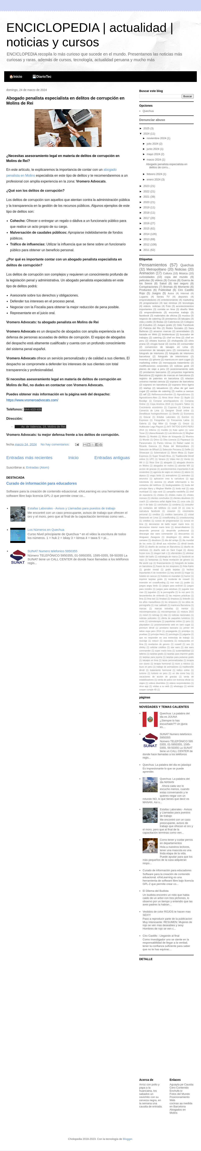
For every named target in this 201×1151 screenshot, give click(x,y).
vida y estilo (145, 321)
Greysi (186, 423)
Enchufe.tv (176, 1090)
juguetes (152, 592)
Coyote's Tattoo (182, 404)
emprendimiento (153, 312)
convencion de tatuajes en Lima (166, 347)
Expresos (143, 420)
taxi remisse (170, 303)
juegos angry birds (148, 586)
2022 (146, 191)
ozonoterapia (154, 621)
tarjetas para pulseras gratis (180, 657)
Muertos (190, 436)
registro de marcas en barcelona (172, 375)
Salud (163, 283)
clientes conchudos (160, 498)
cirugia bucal (157, 343)
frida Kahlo (188, 566)
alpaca (142, 475)
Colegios (189, 321)
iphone (156, 359)
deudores (156, 540)
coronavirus (183, 350)
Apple (187, 397)
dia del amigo (171, 540)
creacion (171, 511)
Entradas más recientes (29, 457)
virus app (143, 686)
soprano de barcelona (182, 381)
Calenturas (174, 321)
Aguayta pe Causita (181, 1084)
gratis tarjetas (172, 569)
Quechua (148, 111)
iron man (174, 582)
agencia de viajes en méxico (167, 472)
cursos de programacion (167, 521)
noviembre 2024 (157, 138)
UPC (151, 459)
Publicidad (164, 289)
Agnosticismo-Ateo (148, 397)
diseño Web (187, 309)
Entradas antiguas (112, 457)
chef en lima (173, 337)
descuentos (183, 534)
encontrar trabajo (179, 312)
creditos (156, 514)
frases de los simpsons (167, 566)
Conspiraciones (148, 286)
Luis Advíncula (175, 433)
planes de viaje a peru (152, 369)
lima (141, 599)
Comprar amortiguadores (166, 401)
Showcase (144, 453)
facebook (144, 315)
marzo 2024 (154, 159)
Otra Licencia (169, 440)
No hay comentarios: (55, 444)
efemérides (176, 553)
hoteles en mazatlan (170, 576)
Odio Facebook (185, 325)
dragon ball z (160, 553)
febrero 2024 (155, 174)
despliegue (171, 537)
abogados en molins (163, 466)
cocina (172, 343)
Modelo (153, 436)
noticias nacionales (181, 615)
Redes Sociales (174, 328)
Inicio (73, 457)
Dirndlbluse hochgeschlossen (153, 414)
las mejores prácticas (179, 595)
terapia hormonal (162, 664)
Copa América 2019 (160, 404)
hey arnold (175, 573)
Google (173, 423)
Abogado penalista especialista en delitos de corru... (166, 166)
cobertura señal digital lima (162, 501)
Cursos (172, 280)
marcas (142, 608)
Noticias (180, 269)
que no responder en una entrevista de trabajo (164, 638)
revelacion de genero (159, 644)
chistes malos (175, 495)
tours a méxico (182, 664)
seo (188, 644)
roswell (178, 644)
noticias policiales (148, 618)
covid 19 (176, 508)
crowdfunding (168, 518)
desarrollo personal (149, 531)
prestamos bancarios (154, 372)
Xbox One (154, 462)
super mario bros (163, 651)
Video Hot (175, 459)
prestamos (171, 318)
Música (183, 273)
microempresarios (148, 612)
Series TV (163, 296)
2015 (146, 228)
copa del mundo (176, 276)
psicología (174, 634)
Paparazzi (185, 440)
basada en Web (148, 334)
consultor (189, 505)
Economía (189, 414)
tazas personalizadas (172, 660)
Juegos (156, 293)
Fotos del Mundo (180, 1093)
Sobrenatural (160, 453)
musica (186, 315)
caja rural (157, 492)
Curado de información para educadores (41, 483)
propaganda (171, 631)
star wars (175, 647)
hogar (187, 573)
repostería (168, 641)
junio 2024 (153, 148)
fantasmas (153, 560)
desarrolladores (182, 527)
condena (176, 505)
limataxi (163, 599)
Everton (185, 417)
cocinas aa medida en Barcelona (181, 1105)
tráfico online (183, 670)
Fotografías (159, 420)
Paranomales (145, 443)
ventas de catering (160, 391)
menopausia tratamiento (176, 362)
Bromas (168, 286)
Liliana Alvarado (156, 433)
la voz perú (184, 592)
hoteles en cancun (148, 576)
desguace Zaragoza (149, 537)
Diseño (176, 414)
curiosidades (147, 276)
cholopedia (177, 340)
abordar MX (184, 466)
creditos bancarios (174, 514)
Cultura (167, 273)
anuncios (143, 479)
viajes (142, 683)
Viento (187, 459)
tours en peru (145, 667)
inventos (143, 359)
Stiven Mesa (177, 453)
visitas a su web (161, 686)
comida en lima (166, 309)
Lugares (143, 296)
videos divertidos (157, 683)
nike (166, 615)
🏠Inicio (15, 76)
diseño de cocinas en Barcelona (164, 547)
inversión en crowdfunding (152, 582)
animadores (171, 475)
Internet (185, 293)
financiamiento (164, 563)
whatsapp (178, 686)
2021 (146, 196)
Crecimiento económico (151, 407)
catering (157, 337)
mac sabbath (160, 605)
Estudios (148, 325)
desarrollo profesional (177, 531)
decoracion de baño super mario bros (169, 524)
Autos (171, 293)
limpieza (175, 599)
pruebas (143, 634)
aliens (187, 472)
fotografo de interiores (151, 353)
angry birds (155, 475)
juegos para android (172, 586)
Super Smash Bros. (161, 456)
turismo (142, 673)
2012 (146, 244)
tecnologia (188, 303)
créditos (146, 521)
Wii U (142, 462)
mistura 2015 (187, 612)
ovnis (141, 621)
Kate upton (178, 430)
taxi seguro (181, 283)
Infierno (152, 430)
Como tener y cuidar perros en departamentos (176, 841)
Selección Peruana (172, 449)
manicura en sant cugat (177, 359)
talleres (142, 654)
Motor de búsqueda (171, 436)
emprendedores (147, 299)
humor (187, 576)
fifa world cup (145, 563)
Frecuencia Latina (180, 420)
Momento (183, 286)
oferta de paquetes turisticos (175, 618)
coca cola (185, 501)
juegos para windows (166, 589)
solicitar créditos (158, 647)
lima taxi (151, 599)
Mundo (146, 440)
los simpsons (171, 602)
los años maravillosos (149, 602)
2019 (146, 207)
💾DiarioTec (42, 76)
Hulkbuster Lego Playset (151, 427)
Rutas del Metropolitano (176, 446)
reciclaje (143, 641)
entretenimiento (169, 299)
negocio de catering (150, 318)
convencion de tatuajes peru (155, 350)
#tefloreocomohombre (162, 394)
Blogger (127, 1139)
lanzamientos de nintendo (152, 595)
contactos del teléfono (154, 508)
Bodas (160, 321)
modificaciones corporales (153, 365)
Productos (145, 289)
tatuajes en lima (150, 660)
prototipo (186, 631)
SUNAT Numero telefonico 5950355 (52, 551)
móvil (145, 615)
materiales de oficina (165, 315)
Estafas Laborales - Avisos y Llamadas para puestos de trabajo (71, 508)
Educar (147, 417)
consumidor (187, 343)
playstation (144, 625)
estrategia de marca (168, 556)
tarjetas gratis (156, 654)
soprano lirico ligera (183, 384)
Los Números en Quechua (46, 529)
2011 (146, 249)
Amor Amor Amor (170, 397)
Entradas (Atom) (37, 467)
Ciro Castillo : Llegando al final (161, 935)
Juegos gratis (164, 325)
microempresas (168, 612)
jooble (187, 582)
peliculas (144, 280)
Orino (156, 440)
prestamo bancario (169, 628)
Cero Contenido (179, 1087)
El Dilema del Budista (156, 890)
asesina (158, 482)
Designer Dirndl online (177, 410)
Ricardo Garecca (148, 446)
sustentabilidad (183, 651)
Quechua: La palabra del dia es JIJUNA (174, 715)
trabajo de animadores (167, 667)
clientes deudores (182, 498)
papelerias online (173, 621)
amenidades (183, 331)
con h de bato (146, 505)
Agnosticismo (183, 394)
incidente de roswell (178, 579)
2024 (146, 133)
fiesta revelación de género (176, 560)
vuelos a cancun (184, 391)
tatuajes (185, 318)
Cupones (172, 407)
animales (186, 475)
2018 (146, 212)
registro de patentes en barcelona (159, 378)
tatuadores (162, 388)
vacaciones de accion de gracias (158, 677)
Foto (168, 306)
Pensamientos (153, 264)
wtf (144, 394)
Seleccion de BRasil (149, 449)
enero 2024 (154, 179)
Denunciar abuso (152, 120)
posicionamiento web (182, 369)
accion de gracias (147, 469)
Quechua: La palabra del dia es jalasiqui (167, 764)
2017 (146, 218)
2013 (146, 239)
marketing (188, 299)
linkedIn (186, 599)
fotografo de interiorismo (173, 356)
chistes (160, 495)
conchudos (162, 505)
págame (187, 634)
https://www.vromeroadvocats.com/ (32, 400)
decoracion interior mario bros (154, 527)
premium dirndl (146, 628)
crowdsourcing (187, 518)
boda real (180, 488)
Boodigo (143, 401)
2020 (146, 202)
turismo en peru (159, 673)
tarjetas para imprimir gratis (180, 654)
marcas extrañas (164, 608)
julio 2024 (153, 143)
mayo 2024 (154, 154)
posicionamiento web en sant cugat (172, 625)
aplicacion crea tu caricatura (169, 479)
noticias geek (181, 365)
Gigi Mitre (158, 423)
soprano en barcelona (155, 384)
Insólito (164, 430)
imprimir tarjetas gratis (150, 579)
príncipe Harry (158, 634)
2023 (146, 186)
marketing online (148, 362)
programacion (150, 303)
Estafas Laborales (166, 417)
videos (159, 280)
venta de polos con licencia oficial (174, 680)
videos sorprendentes (179, 683)
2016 (146, 223)
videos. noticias (152, 306)
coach (142, 501)
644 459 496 (33, 409)
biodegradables (173, 485)
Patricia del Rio (152, 328)
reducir (155, 641)
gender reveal (151, 569)
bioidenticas (168, 334)
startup (147, 388)
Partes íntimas (164, 443)
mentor (184, 608)
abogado (168, 462)
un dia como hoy (181, 673)
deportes (183, 296)
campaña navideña (175, 492)
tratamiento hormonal (160, 670)
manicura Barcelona (180, 605)
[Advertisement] (165, 1019)
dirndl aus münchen (166, 543)
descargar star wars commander (156, 534)
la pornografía (167, 592)
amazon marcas (162, 331)
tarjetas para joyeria (152, 657)
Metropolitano (156, 269)
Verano (161, 459)
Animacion (147, 273)
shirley (142, 647)
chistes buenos (157, 340)
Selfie (187, 449)
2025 (146, 128)
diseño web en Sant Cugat (167, 550)
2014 (146, 234)
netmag (155, 615)
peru (188, 621)
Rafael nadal (183, 443)
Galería (142, 423)
